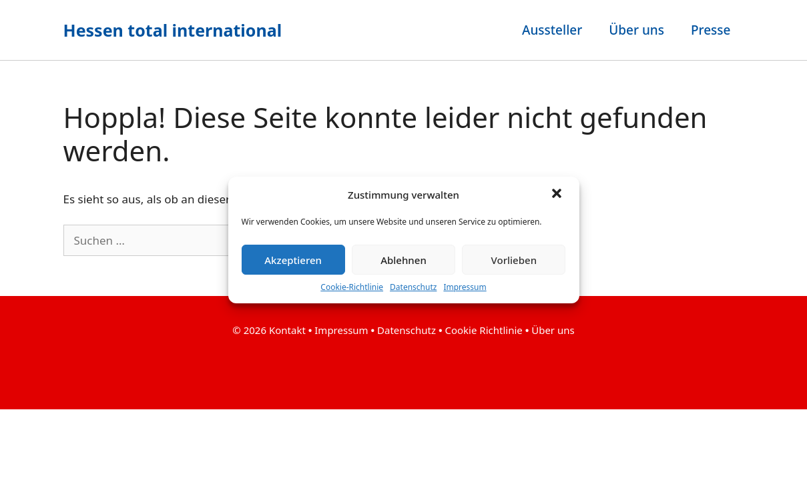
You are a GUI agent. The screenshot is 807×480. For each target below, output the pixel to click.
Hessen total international (172, 30)
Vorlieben (514, 260)
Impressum (464, 287)
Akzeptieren (293, 260)
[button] (558, 195)
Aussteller (552, 30)
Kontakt (288, 330)
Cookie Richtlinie (483, 330)
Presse (711, 30)
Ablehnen (403, 260)
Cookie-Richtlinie (351, 287)
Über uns (636, 30)
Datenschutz (413, 287)
